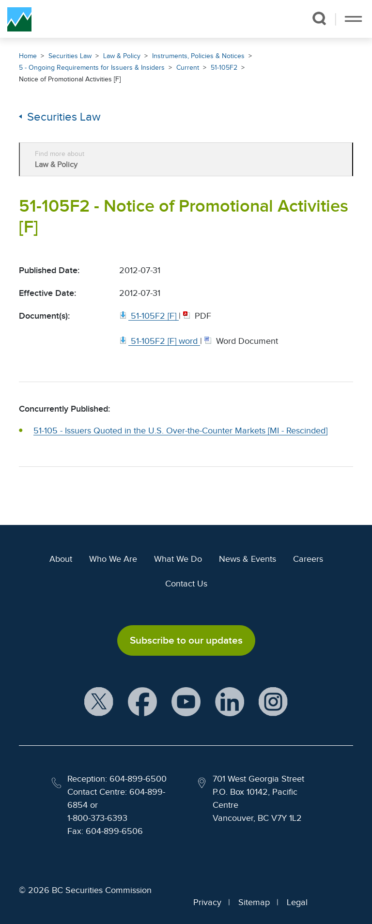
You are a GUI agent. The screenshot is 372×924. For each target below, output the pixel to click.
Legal (297, 902)
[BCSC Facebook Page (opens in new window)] (142, 702)
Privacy (207, 902)
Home (28, 56)
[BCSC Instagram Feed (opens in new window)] (273, 702)
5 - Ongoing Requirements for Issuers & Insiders (92, 67)
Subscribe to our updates (186, 640)
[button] (319, 18)
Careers (308, 559)
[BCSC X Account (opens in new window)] (98, 702)
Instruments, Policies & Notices (198, 56)
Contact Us (186, 583)
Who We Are (113, 559)
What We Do (178, 559)
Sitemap (254, 902)
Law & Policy (121, 56)
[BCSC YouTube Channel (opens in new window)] (186, 702)
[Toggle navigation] (353, 19)
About (60, 559)
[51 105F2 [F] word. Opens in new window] (159, 341)
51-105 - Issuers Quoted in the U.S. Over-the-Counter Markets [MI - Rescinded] (180, 430)
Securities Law (70, 56)
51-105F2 (224, 67)
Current (187, 67)
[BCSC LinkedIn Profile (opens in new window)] (229, 702)
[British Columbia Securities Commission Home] (19, 18)
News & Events (247, 559)
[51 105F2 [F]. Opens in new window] (149, 316)
